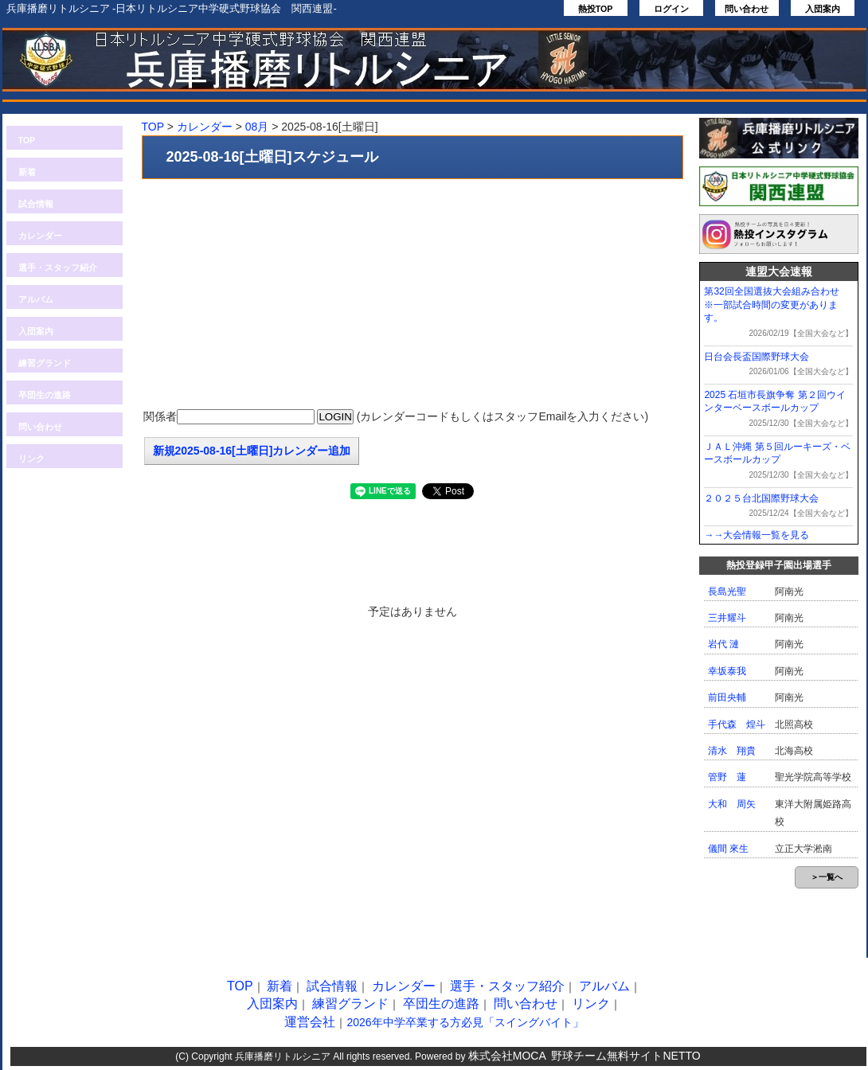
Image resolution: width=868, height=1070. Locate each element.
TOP (27, 140)
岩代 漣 (723, 644)
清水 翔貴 (732, 750)
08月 (257, 126)
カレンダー (40, 235)
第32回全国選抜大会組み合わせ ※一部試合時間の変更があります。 (776, 305)
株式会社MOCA (507, 1055)
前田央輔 (727, 697)
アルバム (35, 299)
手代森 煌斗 (736, 724)
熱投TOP (595, 9)
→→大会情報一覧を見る (756, 535)
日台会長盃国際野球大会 (756, 356)
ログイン (671, 9)
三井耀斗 (727, 617)
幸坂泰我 (727, 671)
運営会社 (309, 1022)
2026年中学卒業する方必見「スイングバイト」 (464, 1022)
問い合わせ (746, 9)
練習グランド (44, 363)
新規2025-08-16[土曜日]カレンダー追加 (252, 450)
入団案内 (822, 9)
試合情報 (35, 204)
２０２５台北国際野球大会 (761, 498)
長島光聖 (727, 591)
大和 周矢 (732, 804)
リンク (31, 458)
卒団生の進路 (44, 395)
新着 (27, 172)
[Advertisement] (412, 294)
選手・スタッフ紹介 (57, 267)
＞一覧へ (827, 877)
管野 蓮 (727, 777)
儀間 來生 (728, 848)
